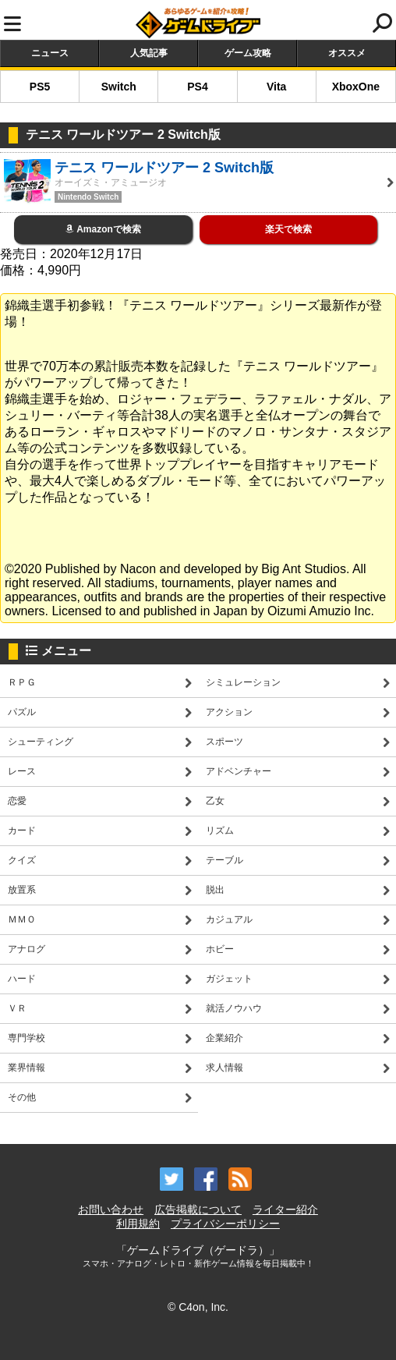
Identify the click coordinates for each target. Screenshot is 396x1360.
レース (22, 771)
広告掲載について (198, 1209)
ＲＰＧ (22, 682)
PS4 (197, 86)
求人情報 (224, 1067)
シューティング (40, 741)
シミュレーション (243, 682)
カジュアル (229, 919)
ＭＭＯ (22, 919)
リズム (220, 830)
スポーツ (224, 741)
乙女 (215, 800)
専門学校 (26, 1037)
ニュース (50, 53)
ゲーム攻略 (248, 53)
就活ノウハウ (234, 1008)
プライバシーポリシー (225, 1223)
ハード (22, 978)
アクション (229, 712)
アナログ (26, 949)
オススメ (347, 53)
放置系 (22, 889)
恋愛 (17, 800)
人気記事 (149, 53)
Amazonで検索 (103, 229)
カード (22, 830)
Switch (118, 86)
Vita (276, 86)
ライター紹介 (285, 1209)
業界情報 (26, 1067)
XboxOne (356, 86)
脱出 (215, 889)
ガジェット (229, 978)
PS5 (40, 86)
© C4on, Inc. (198, 1307)
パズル (22, 712)
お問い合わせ (110, 1209)
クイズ (22, 860)
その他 (22, 1097)
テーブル (224, 860)
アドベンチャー (238, 771)
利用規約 (138, 1223)
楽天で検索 (288, 229)
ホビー (220, 949)
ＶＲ (17, 1008)
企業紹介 (224, 1037)
